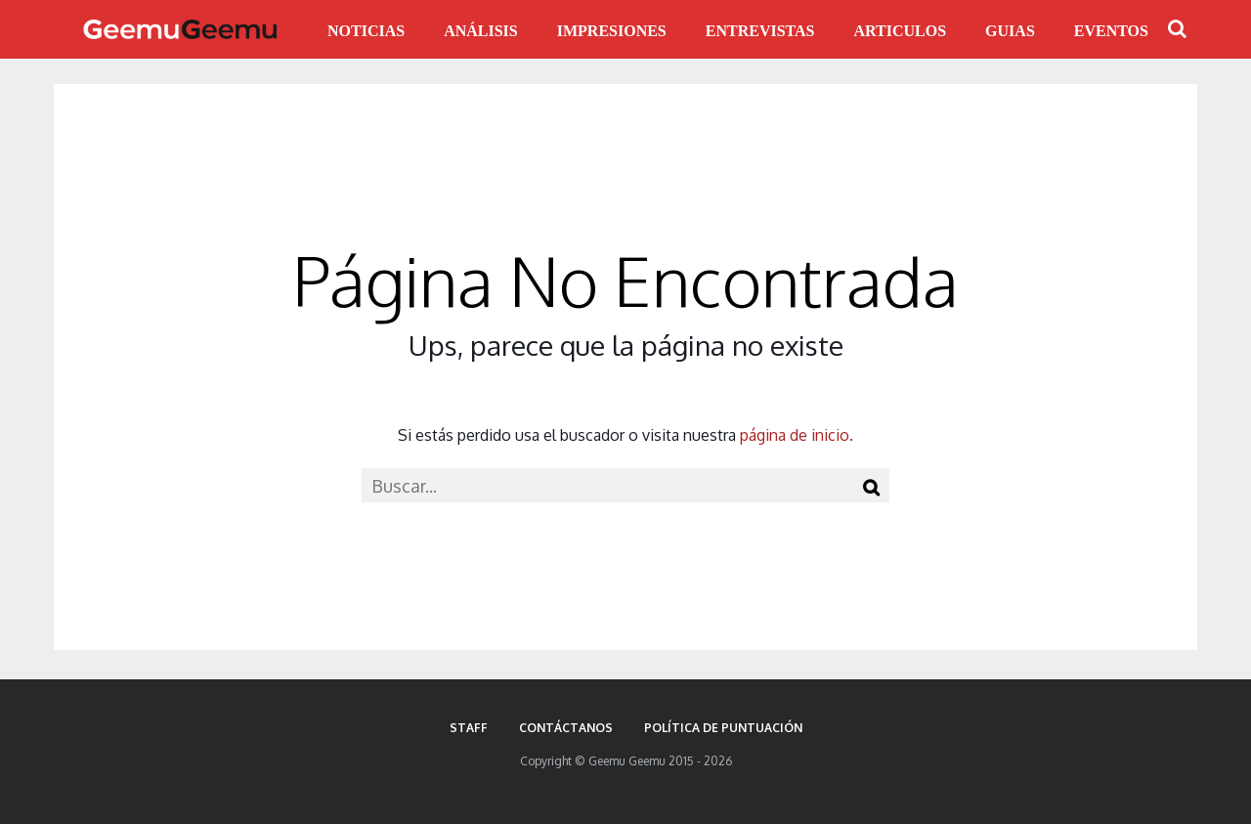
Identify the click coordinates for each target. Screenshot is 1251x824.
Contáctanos (566, 727)
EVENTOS (1111, 30)
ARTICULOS (900, 30)
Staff (469, 727)
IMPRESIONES (612, 30)
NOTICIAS (366, 30)
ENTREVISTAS (760, 30)
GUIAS (1010, 30)
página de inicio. (796, 435)
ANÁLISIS (481, 30)
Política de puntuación (723, 727)
